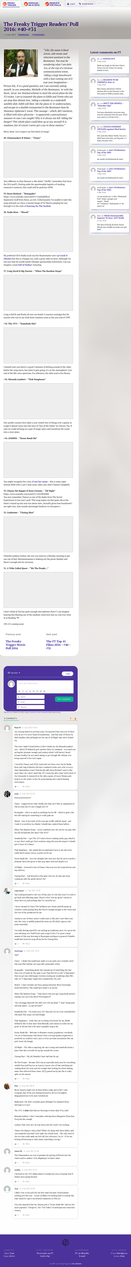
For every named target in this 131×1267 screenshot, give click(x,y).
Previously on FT (45, 1253)
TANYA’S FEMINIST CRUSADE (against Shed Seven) (111, 127)
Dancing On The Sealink (38, 206)
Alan (122, 1256)
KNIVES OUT (109, 58)
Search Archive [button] (89, 4)
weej (16, 794)
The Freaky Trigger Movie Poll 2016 (15, 644)
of (23, 264)
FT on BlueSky (82, 1253)
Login (67, 674)
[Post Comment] (64, 699)
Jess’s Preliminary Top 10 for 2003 (111, 151)
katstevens (24, 35)
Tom (16, 1189)
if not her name (40, 481)
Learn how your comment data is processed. (45, 712)
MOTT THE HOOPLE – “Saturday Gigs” (110, 104)
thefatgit (18, 951)
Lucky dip (45, 1256)
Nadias (28, 264)
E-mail (82, 1256)
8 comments (38, 35)
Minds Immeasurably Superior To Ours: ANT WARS (110, 216)
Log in (72, 4)
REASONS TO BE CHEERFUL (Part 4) (107, 81)
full (20, 264)
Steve (12, 1256)
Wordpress (122, 1253)
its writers (76, 1263)
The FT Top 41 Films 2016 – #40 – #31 (58, 644)
